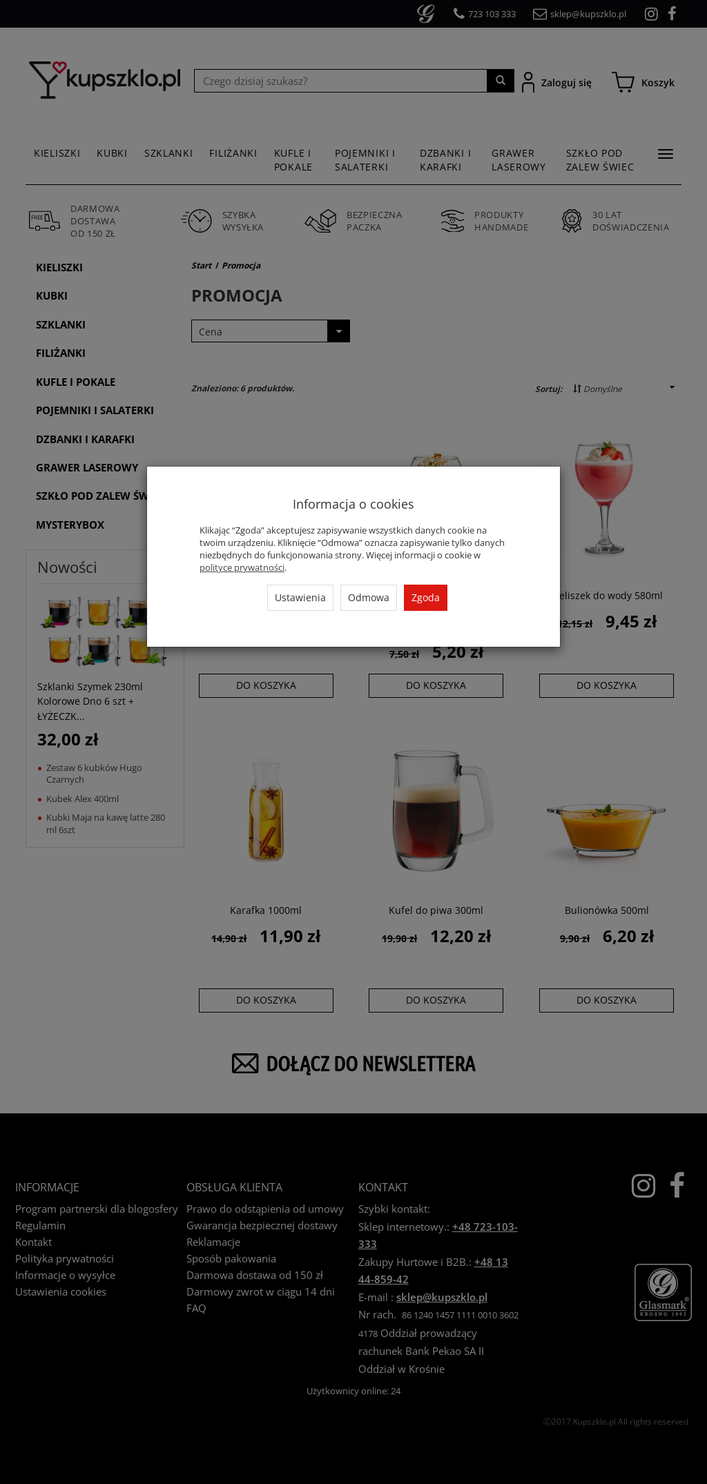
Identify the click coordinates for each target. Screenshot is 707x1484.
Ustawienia (300, 597)
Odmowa (368, 597)
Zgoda (425, 597)
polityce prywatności (242, 567)
